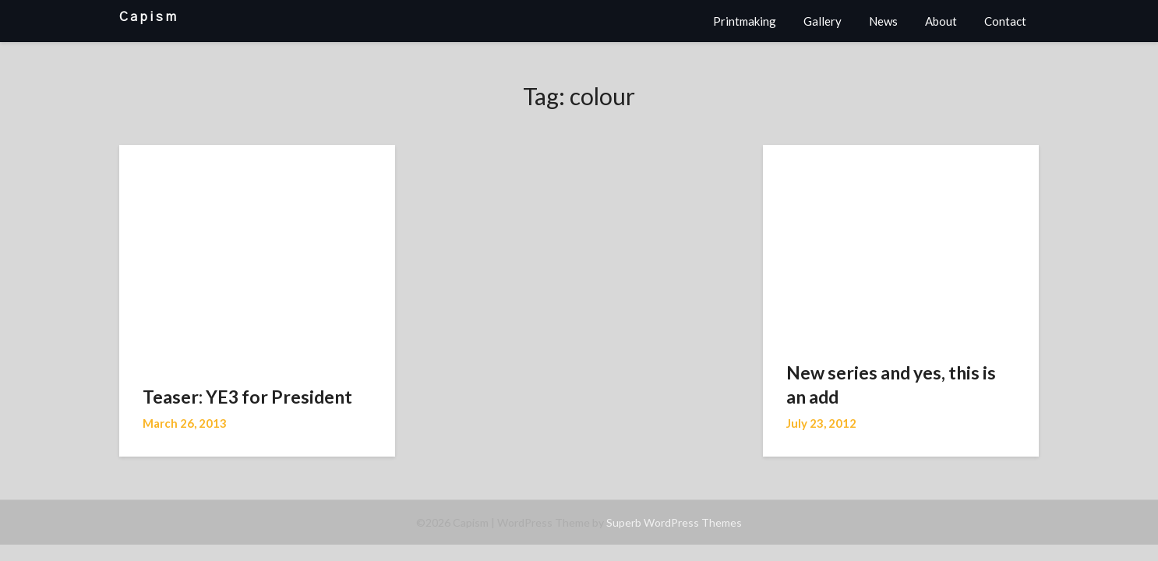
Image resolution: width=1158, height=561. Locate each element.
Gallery (822, 21)
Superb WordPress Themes (674, 522)
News (883, 21)
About (941, 21)
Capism (148, 16)
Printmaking (744, 21)
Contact (1005, 21)
